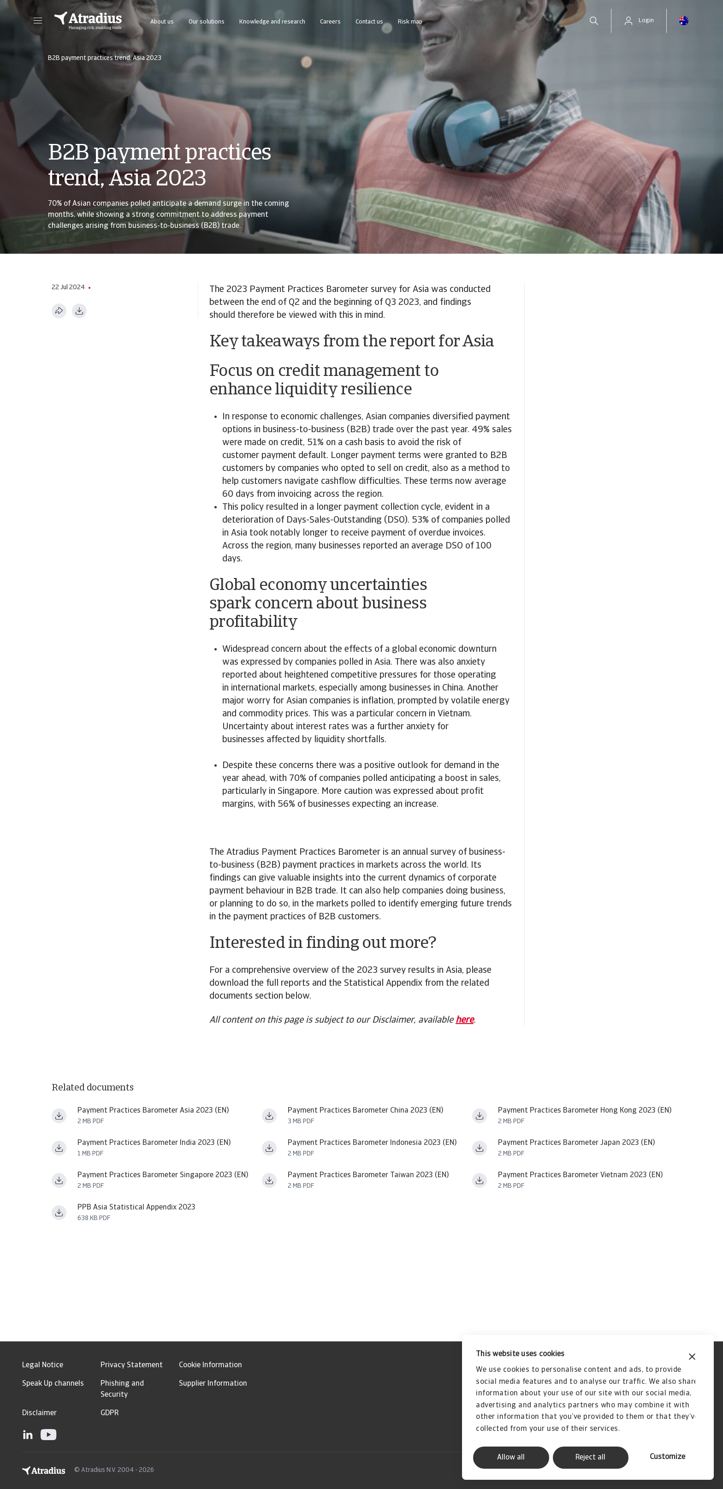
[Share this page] (59, 311)
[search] (594, 21)
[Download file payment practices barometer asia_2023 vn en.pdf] (479, 1180)
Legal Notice (42, 1365)
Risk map (410, 22)
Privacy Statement (132, 1365)
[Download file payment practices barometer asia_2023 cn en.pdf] (269, 1115)
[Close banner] (692, 1357)
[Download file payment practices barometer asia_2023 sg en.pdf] (59, 1180)
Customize (667, 1457)
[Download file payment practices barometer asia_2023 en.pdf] (59, 1115)
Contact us (369, 22)
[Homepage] (88, 21)
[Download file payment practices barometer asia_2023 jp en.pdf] (479, 1148)
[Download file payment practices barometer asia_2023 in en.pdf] (59, 1148)
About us (162, 22)
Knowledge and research (272, 22)
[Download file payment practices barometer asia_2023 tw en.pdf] (269, 1180)
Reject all (590, 1457)
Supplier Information (213, 1384)
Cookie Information (210, 1365)
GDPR (110, 1413)
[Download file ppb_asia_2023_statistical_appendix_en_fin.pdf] (59, 1212)
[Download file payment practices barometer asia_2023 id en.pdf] (269, 1148)
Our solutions (207, 22)
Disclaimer (39, 1413)
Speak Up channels (53, 1384)
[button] (37, 21)
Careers (330, 22)
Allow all (511, 1457)
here (465, 1020)
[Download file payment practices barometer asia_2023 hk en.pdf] (479, 1115)
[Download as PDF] (79, 311)
